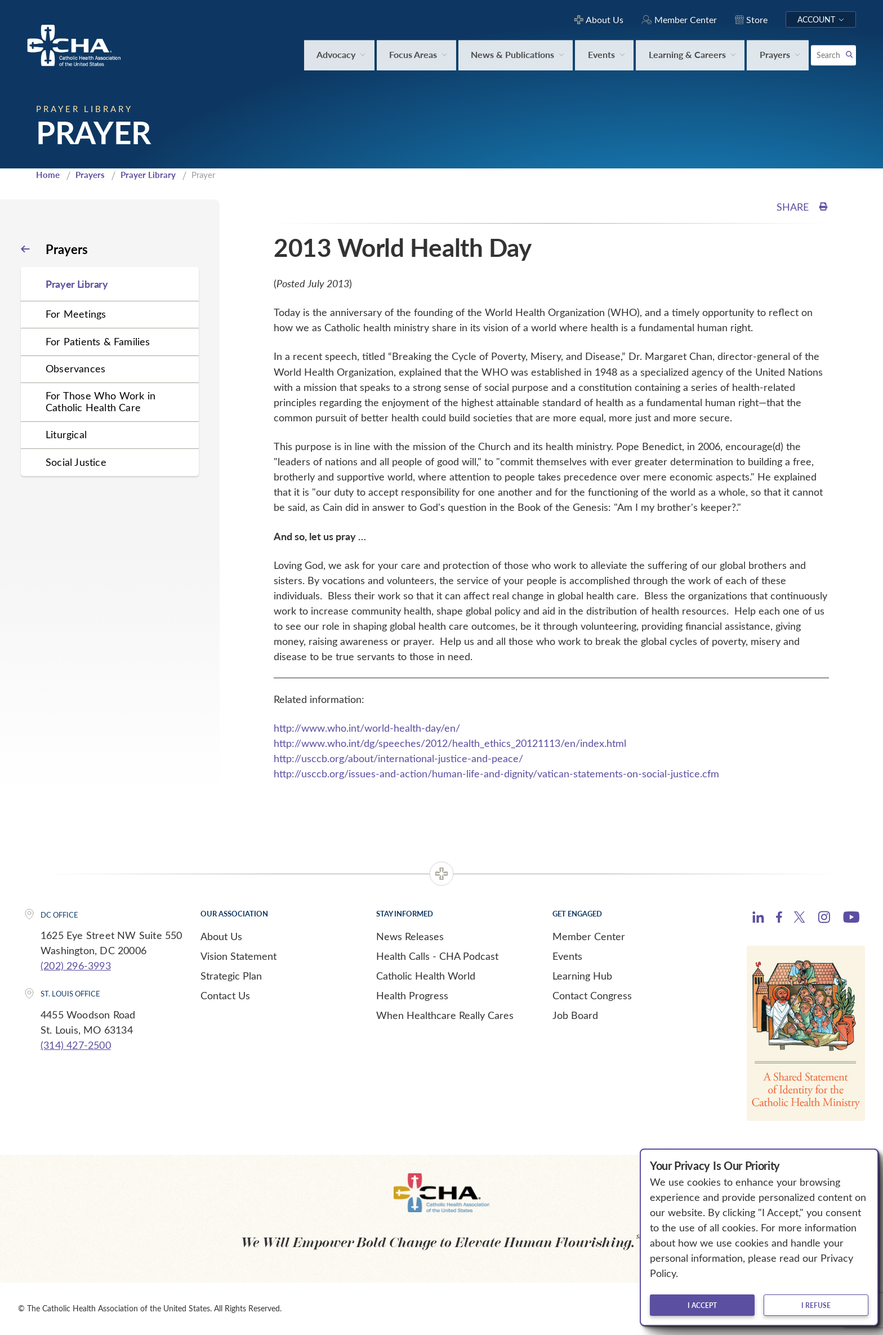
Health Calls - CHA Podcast (437, 956)
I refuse (816, 1305)
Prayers (90, 174)
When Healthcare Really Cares (445, 1015)
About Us (221, 936)
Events (567, 956)
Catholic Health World (425, 975)
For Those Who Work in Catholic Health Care (100, 401)
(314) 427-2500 (76, 1045)
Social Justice (76, 462)
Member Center (588, 936)
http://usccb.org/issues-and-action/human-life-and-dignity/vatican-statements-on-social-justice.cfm (496, 773)
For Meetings (76, 314)
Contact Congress (592, 995)
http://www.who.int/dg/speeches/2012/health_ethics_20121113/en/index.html (450, 743)
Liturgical (66, 434)
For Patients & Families (98, 341)
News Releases (410, 936)
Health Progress (412, 995)
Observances (75, 368)
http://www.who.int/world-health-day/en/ (367, 728)
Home (48, 174)
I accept (702, 1305)
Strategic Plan (231, 975)
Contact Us (225, 995)
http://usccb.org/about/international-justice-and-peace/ (398, 758)
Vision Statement (238, 956)
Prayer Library (148, 174)
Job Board (575, 1015)
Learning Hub (582, 975)
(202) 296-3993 (76, 965)
